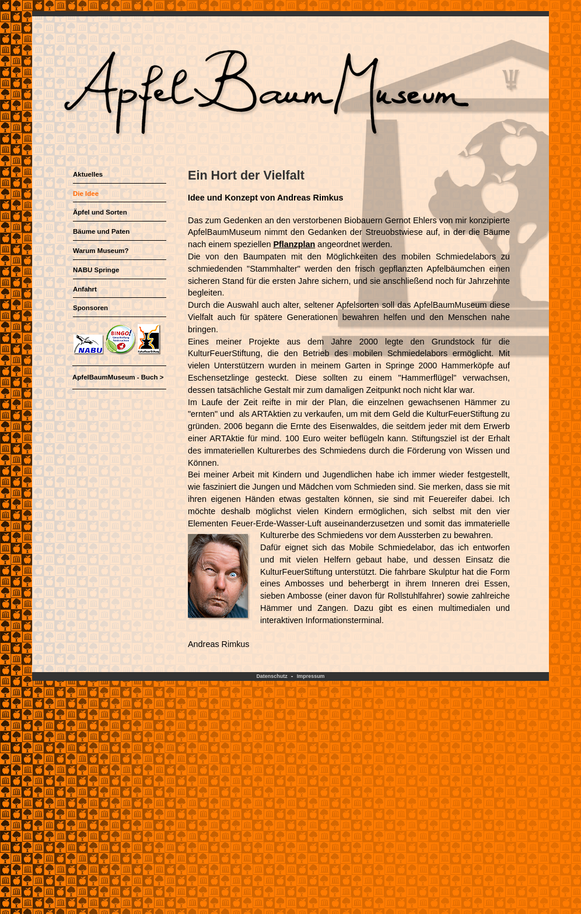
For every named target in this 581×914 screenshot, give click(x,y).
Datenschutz (271, 676)
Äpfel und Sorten (100, 212)
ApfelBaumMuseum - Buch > (117, 377)
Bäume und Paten (101, 231)
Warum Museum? (101, 250)
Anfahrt (85, 289)
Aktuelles (88, 174)
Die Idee (86, 193)
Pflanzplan (294, 244)
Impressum (311, 676)
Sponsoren (90, 307)
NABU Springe (96, 269)
